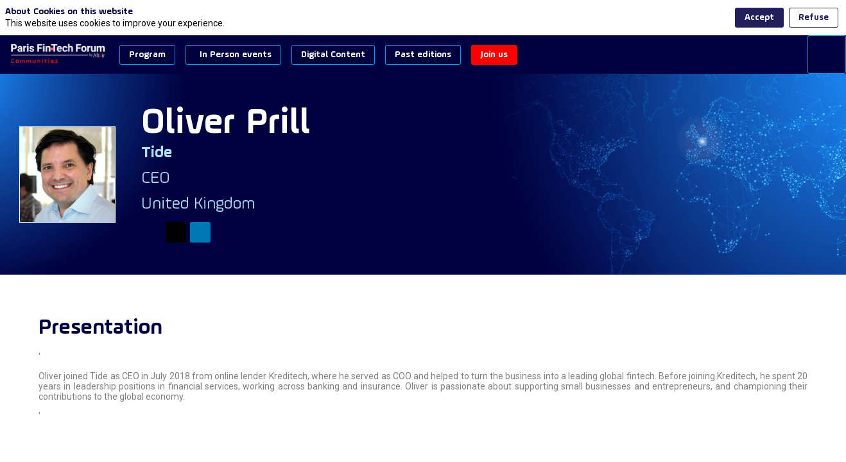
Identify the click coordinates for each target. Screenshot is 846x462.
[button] (147, 55)
